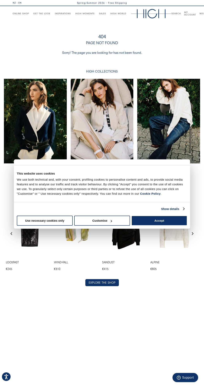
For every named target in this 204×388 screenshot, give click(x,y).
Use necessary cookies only (44, 220)
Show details (170, 209)
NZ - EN (17, 2)
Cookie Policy (150, 193)
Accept (159, 220)
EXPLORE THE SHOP (102, 282)
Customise (102, 220)
